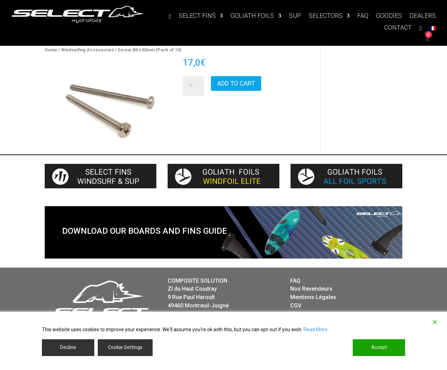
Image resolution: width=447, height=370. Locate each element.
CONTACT (398, 28)
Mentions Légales (313, 297)
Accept (379, 347)
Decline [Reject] (68, 347)
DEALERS (423, 16)
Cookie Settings (125, 347)
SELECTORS (326, 16)
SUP (295, 16)
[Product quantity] (193, 86)
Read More (315, 329)
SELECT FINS (197, 16)
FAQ (362, 16)
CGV (295, 305)
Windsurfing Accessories (87, 49)
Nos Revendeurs (311, 288)
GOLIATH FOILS (252, 16)
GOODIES (389, 16)
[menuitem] (433, 29)
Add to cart (236, 83)
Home (51, 49)
